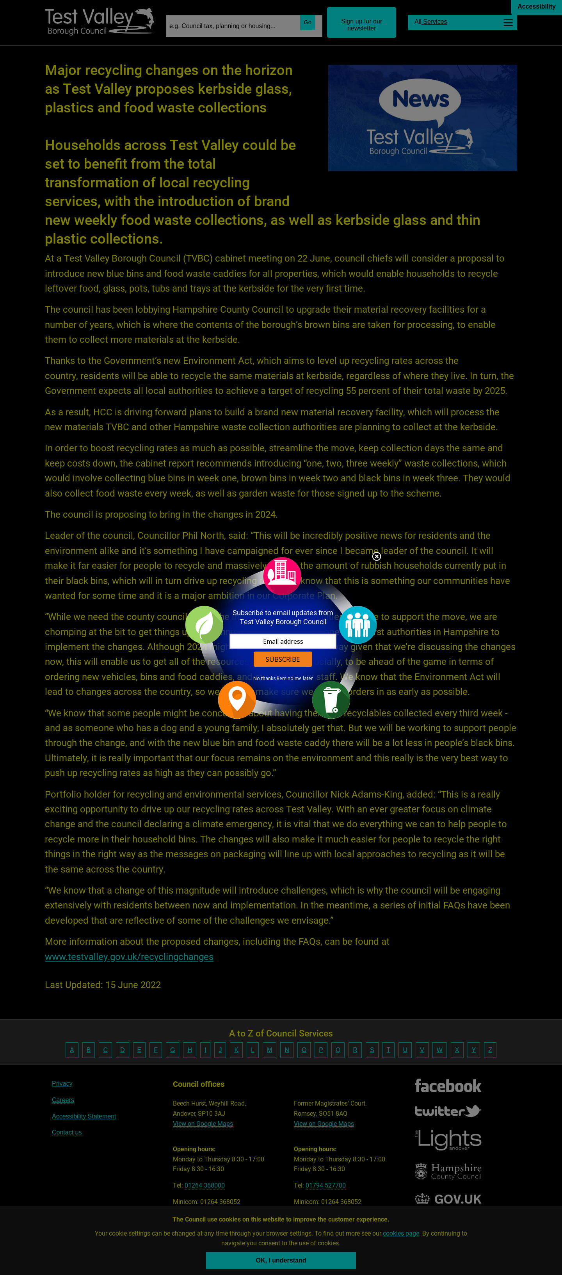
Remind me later (295, 678)
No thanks (264, 678)
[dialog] (281, 637)
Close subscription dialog (376, 557)
